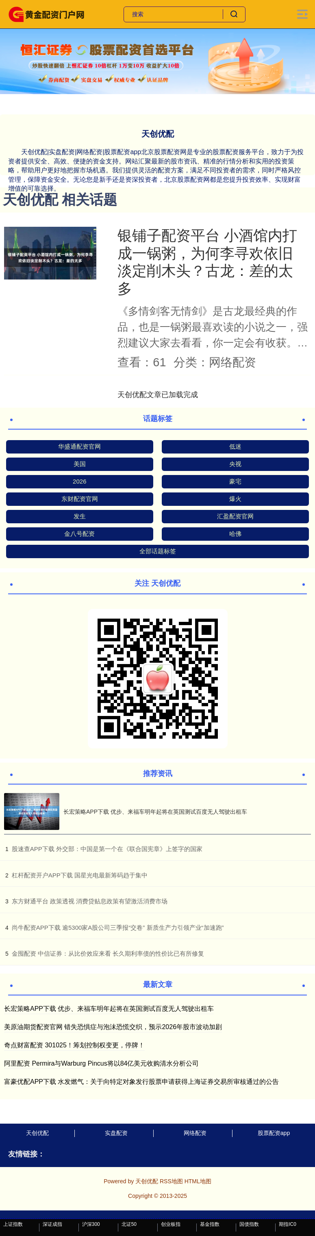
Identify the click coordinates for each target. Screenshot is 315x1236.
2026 (79, 481)
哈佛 (235, 533)
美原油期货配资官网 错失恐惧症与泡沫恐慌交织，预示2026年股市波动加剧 (113, 1026)
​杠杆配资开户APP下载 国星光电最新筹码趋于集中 (80, 875)
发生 (80, 516)
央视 (235, 463)
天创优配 (37, 1133)
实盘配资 (116, 1133)
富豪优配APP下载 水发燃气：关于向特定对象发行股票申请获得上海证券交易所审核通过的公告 (141, 1081)
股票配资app (274, 1133)
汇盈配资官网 (235, 516)
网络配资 (195, 1133)
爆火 (235, 498)
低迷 (235, 446)
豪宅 (235, 481)
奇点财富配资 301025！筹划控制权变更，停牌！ (74, 1045)
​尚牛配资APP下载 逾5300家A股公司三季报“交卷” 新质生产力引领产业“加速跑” (118, 927)
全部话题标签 (157, 551)
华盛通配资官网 (79, 446)
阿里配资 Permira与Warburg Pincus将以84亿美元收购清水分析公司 (101, 1063)
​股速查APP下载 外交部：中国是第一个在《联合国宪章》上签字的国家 (107, 848)
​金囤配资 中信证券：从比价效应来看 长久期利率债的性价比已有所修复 (108, 953)
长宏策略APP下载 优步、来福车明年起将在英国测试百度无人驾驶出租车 (155, 811)
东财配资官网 (79, 498)
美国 (80, 463)
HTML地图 (198, 1181)
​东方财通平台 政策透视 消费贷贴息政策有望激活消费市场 (89, 901)
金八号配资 (79, 533)
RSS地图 (171, 1181)
